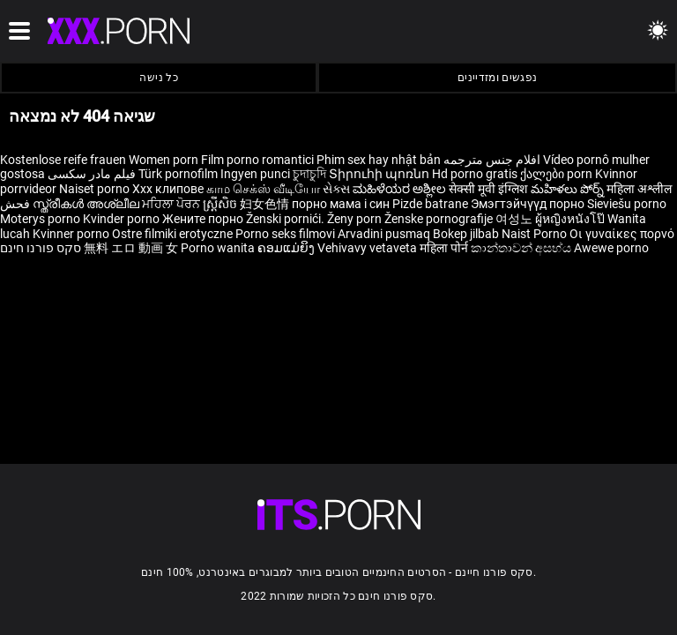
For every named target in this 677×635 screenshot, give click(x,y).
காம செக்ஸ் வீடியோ (263, 189)
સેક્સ (336, 189)
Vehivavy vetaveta (368, 248)
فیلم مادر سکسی (92, 174)
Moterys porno (41, 219)
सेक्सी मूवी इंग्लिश (488, 189)
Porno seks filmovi (285, 234)
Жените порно (204, 219)
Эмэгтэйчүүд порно (529, 204)
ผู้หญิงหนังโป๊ (571, 219)
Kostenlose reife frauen (63, 160)
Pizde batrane (430, 204)
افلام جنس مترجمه (491, 160)
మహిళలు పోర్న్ (568, 189)
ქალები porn (557, 174)
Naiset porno (95, 189)
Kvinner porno (72, 234)
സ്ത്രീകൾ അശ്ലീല (87, 204)
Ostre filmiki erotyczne (172, 234)
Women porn (165, 160)
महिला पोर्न (445, 248)
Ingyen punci (255, 174)
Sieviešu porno (626, 204)
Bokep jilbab (466, 234)
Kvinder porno (122, 219)
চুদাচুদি (309, 174)
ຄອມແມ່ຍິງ (287, 248)
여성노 (515, 219)
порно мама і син (341, 204)
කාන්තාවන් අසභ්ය (522, 248)
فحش (16, 204)
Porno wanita (219, 248)
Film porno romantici (257, 160)
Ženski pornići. (286, 219)
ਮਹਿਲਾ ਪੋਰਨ (172, 204)
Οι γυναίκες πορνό (621, 234)
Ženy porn (355, 219)
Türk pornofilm (178, 174)
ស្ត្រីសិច (221, 204)
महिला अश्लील (639, 189)
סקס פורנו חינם (40, 248)
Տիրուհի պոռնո (380, 174)
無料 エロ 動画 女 (131, 248)
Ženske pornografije (439, 219)
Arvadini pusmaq (385, 234)
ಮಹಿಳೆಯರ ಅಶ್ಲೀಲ (401, 189)
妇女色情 (266, 204)
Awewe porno (611, 248)
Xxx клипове (168, 189)
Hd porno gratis (474, 174)
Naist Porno (535, 234)
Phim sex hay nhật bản (378, 160)
